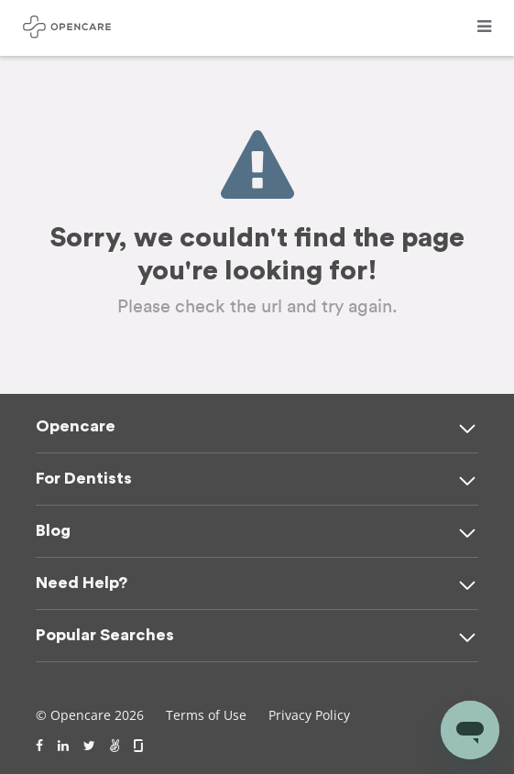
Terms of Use (206, 715)
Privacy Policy (309, 715)
